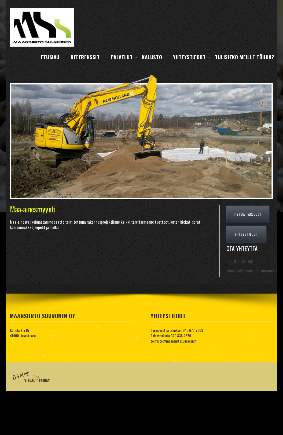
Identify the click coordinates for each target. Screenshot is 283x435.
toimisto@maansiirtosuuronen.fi (173, 341)
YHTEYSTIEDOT (246, 234)
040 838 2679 (181, 335)
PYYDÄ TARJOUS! (247, 214)
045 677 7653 (193, 330)
